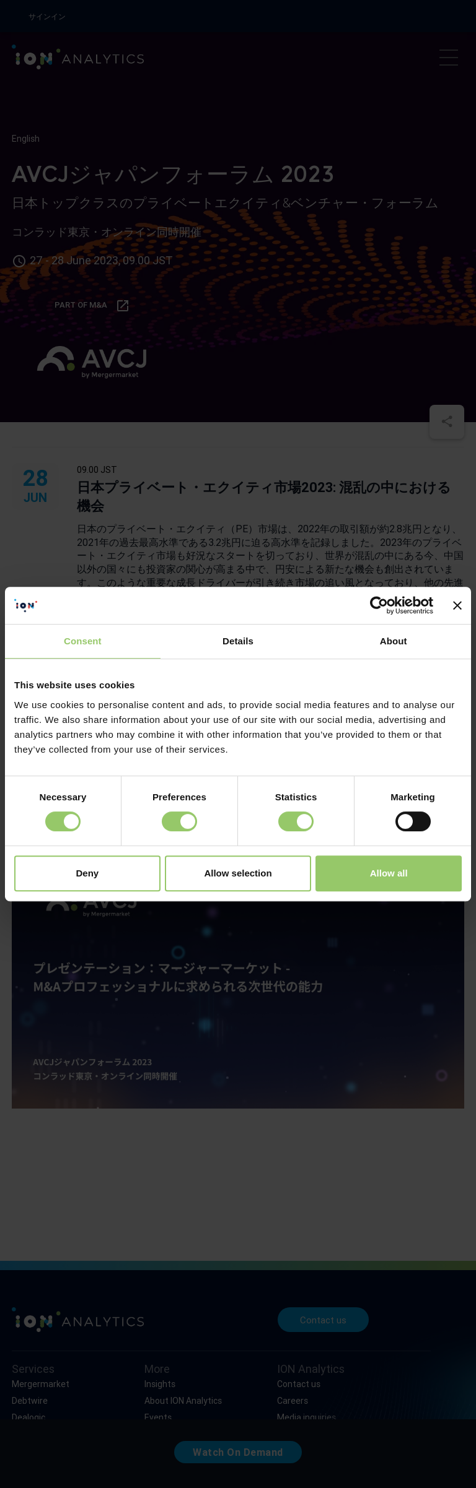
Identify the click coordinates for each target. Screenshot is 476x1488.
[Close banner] (457, 605)
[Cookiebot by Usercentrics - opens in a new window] (379, 605)
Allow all (389, 873)
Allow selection (237, 873)
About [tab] (393, 641)
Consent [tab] (83, 641)
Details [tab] (238, 641)
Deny (87, 873)
